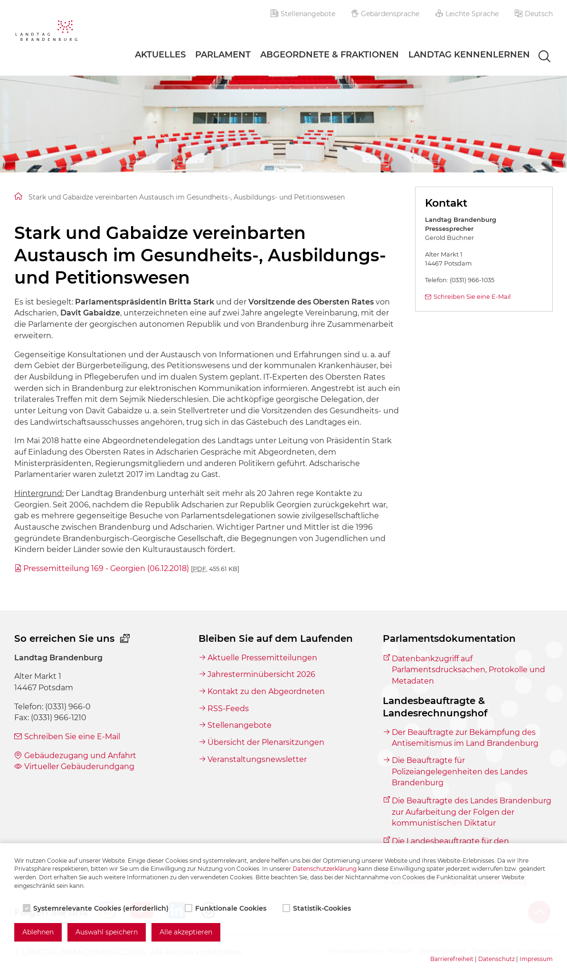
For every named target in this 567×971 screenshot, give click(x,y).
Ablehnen (38, 932)
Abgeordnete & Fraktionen (329, 54)
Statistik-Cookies (317, 908)
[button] (534, 14)
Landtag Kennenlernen (469, 54)
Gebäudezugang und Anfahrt (80, 755)
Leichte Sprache (467, 14)
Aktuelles (160, 54)
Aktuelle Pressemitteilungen (262, 657)
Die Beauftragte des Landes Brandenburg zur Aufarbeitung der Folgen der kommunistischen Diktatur (471, 812)
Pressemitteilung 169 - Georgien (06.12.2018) (131, 568)
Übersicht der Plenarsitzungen (266, 742)
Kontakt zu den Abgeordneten (266, 691)
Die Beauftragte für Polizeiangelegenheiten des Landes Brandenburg (460, 771)
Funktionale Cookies (226, 908)
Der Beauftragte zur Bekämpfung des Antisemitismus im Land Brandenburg (465, 738)
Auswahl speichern (107, 932)
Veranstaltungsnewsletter (257, 759)
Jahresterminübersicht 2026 (261, 674)
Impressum (536, 958)
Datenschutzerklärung (325, 868)
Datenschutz (496, 958)
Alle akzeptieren (186, 932)
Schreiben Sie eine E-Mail (472, 296)
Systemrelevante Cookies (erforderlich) (97, 908)
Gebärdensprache (385, 14)
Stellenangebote (303, 14)
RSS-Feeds (228, 708)
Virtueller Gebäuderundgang (79, 766)
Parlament (223, 54)
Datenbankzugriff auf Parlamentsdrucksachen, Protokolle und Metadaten (468, 669)
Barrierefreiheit (451, 958)
